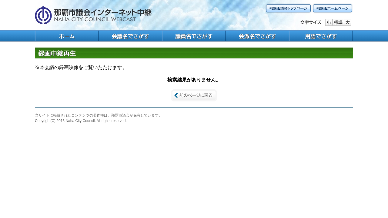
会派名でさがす (257, 36)
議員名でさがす (193, 36)
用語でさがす (321, 36)
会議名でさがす (130, 36)
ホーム (67, 36)
